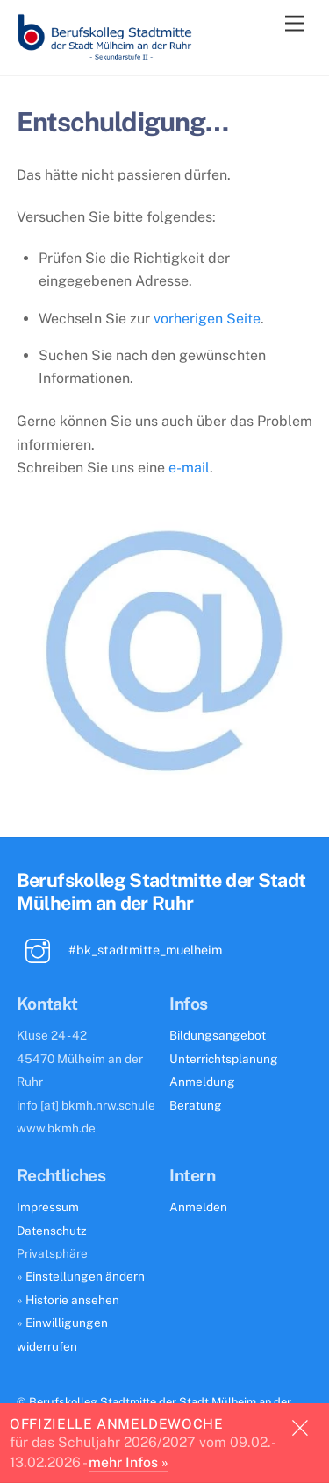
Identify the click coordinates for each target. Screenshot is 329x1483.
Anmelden (198, 1207)
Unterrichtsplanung (223, 1059)
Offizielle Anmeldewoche (116, 1423)
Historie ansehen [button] (72, 1300)
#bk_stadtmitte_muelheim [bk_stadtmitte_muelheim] (119, 949)
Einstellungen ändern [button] (85, 1276)
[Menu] (294, 24)
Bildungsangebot (217, 1035)
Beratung (195, 1105)
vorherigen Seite (207, 318)
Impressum (48, 1207)
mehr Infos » (128, 1462)
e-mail (189, 467)
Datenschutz (52, 1231)
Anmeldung (202, 1082)
